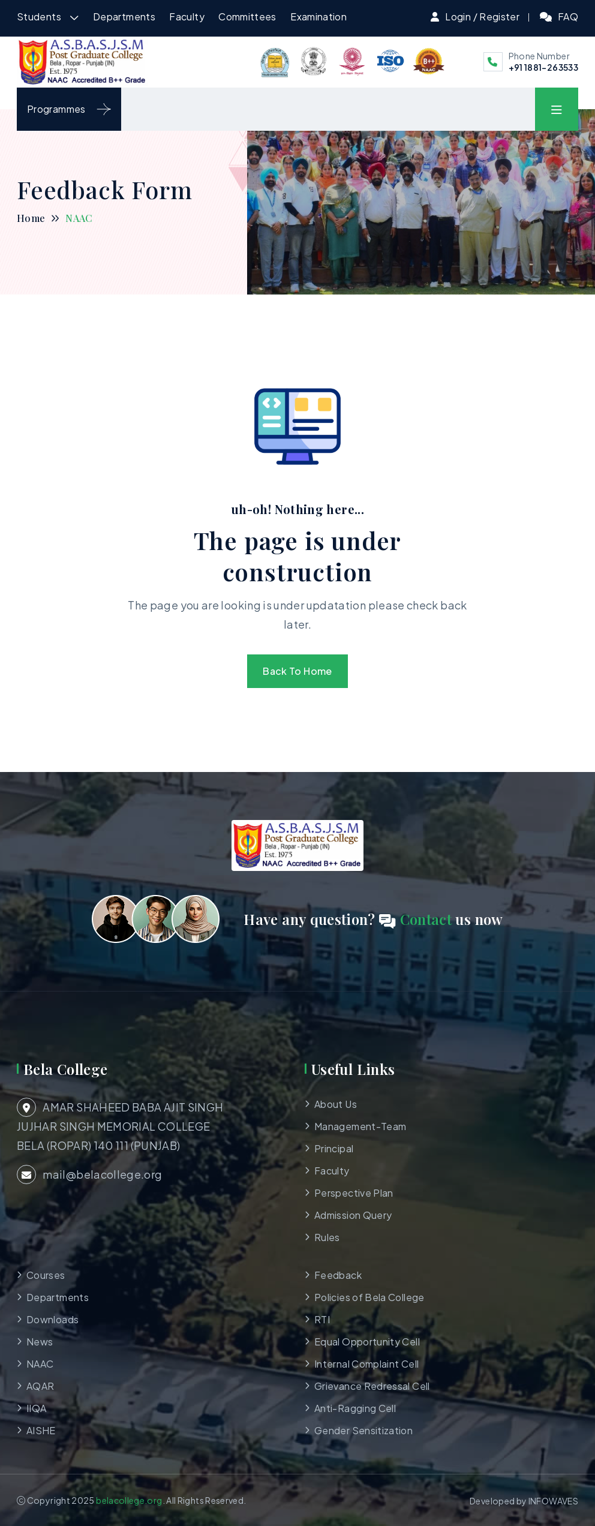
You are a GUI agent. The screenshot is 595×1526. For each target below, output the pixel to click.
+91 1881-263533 (543, 67)
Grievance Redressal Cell (372, 1386)
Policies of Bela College (369, 1297)
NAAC (39, 1363)
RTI (322, 1319)
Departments (124, 16)
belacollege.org (129, 1500)
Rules (327, 1237)
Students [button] (40, 16)
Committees (247, 16)
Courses (45, 1275)
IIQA (36, 1408)
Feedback (338, 1275)
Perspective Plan (353, 1192)
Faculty (187, 16)
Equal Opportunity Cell (367, 1341)
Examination (318, 16)
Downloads (52, 1319)
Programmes (69, 109)
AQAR (40, 1386)
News (39, 1341)
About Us (335, 1104)
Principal (333, 1148)
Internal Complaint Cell (366, 1363)
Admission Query (353, 1215)
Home (31, 218)
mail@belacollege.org (90, 1174)
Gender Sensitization (363, 1430)
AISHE (41, 1430)
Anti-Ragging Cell (355, 1408)
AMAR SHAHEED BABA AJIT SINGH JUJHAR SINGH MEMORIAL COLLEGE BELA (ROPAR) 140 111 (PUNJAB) (120, 1125)
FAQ (568, 16)
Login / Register (482, 16)
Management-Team (360, 1126)
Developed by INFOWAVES (524, 1500)
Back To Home (297, 671)
